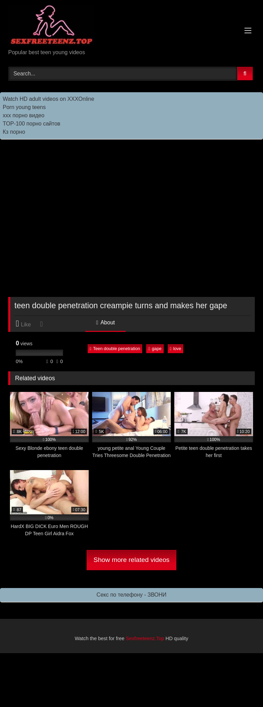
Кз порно (14, 132)
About (105, 322)
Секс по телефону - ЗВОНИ (131, 595)
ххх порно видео (24, 115)
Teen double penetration (115, 348)
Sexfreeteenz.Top (144, 638)
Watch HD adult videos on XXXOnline (48, 99)
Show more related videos (131, 559)
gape (154, 348)
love (175, 348)
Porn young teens (24, 107)
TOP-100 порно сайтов (31, 124)
